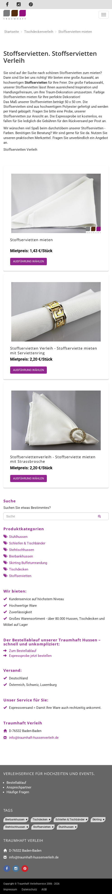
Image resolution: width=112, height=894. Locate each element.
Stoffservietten (17, 576)
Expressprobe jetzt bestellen (30, 656)
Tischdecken (15, 569)
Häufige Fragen (18, 792)
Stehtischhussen (18, 550)
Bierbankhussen (18, 556)
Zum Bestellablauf (22, 651)
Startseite (11, 32)
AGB (44, 889)
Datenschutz (29, 889)
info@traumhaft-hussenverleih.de (34, 738)
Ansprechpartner (19, 787)
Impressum (10, 889)
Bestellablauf (16, 783)
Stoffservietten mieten (75, 32)
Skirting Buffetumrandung (25, 563)
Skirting (97, 819)
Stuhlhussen (15, 537)
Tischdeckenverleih (38, 32)
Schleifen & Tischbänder (24, 543)
